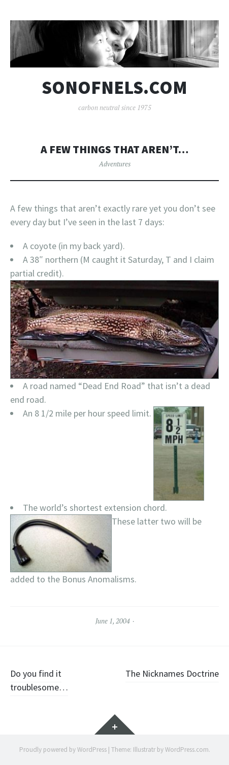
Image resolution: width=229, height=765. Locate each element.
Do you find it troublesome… (39, 680)
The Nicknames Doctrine (172, 673)
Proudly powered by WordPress (63, 749)
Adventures (114, 163)
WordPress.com (187, 749)
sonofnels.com (114, 88)
